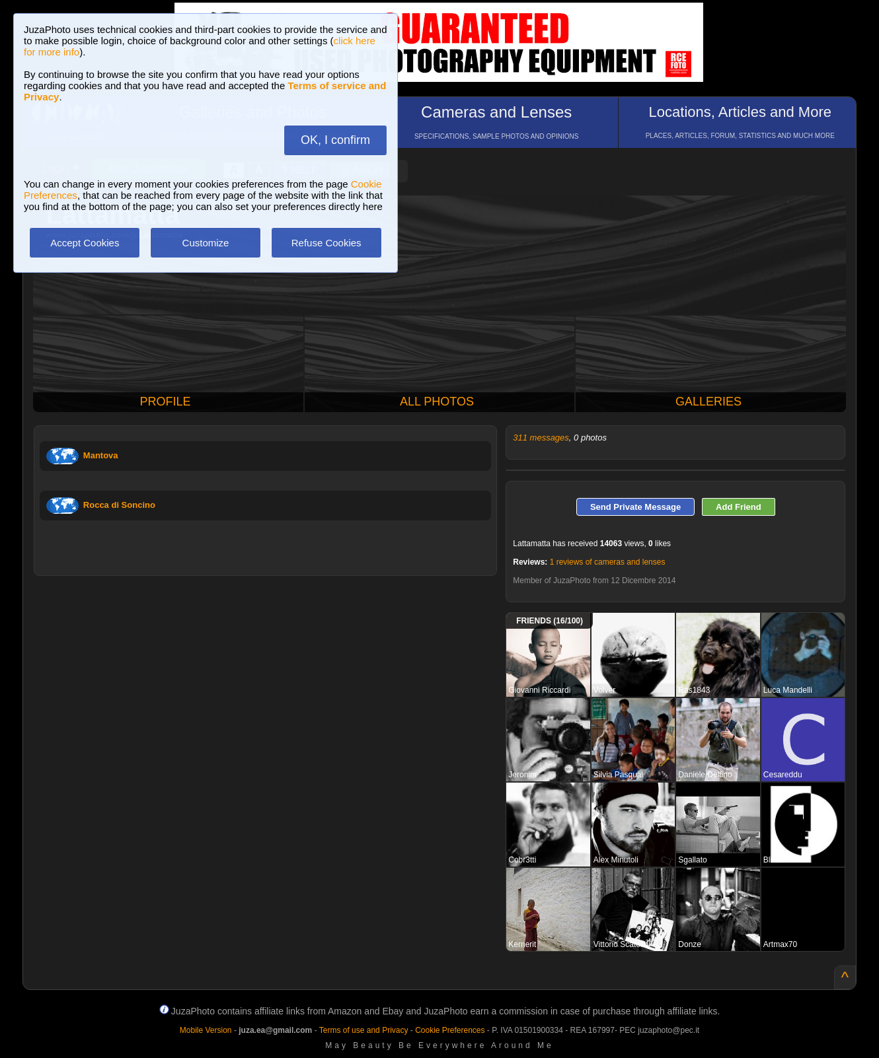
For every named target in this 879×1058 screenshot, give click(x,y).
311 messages (541, 437)
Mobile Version (206, 1030)
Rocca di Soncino (119, 505)
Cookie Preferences (449, 1030)
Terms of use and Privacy (363, 1030)
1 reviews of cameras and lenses (608, 562)
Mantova (100, 455)
